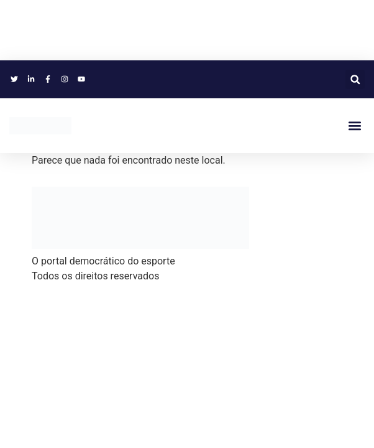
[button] (355, 79)
